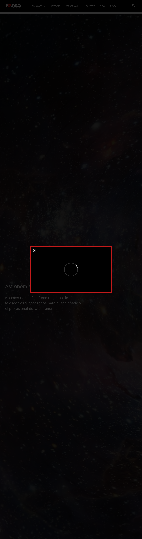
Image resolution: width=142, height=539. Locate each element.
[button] (34, 250)
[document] (71, 269)
